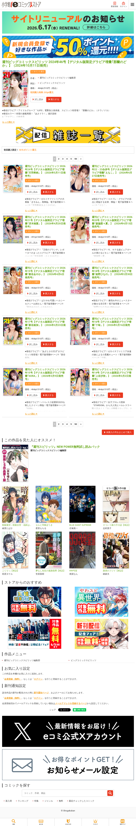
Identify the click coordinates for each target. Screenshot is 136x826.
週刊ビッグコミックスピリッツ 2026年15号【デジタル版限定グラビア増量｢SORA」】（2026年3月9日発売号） (45, 374)
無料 (61, 801)
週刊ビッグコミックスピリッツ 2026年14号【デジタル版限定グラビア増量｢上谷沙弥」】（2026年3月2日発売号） (112, 374)
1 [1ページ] (54, 159)
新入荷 (9, 801)
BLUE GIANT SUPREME (80, 525)
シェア (53, 710)
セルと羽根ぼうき (44, 525)
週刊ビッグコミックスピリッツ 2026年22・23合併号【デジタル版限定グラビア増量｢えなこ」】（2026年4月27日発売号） (112, 171)
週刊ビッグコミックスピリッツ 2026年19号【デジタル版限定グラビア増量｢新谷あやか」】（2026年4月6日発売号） (45, 272)
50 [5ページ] (75, 159)
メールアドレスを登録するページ (71, 703)
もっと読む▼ (8, 122)
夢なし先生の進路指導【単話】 (50, 570)
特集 (36, 801)
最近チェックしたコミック (81, 801)
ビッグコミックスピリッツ (52, 83)
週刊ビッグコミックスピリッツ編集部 (58, 78)
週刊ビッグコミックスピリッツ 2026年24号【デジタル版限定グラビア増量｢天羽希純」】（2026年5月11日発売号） (45, 171)
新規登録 (114, 4)
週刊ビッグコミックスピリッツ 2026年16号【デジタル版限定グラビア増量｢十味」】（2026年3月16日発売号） (112, 323)
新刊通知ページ (41, 692)
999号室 (73, 570)
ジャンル (48, 801)
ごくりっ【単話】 (10, 570)
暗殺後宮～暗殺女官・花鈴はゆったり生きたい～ (17, 525)
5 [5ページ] (71, 159)
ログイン (123, 4)
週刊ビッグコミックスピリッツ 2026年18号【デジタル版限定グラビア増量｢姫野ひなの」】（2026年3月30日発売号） (112, 272)
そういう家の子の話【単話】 (116, 525)
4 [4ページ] (67, 159)
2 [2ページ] (58, 159)
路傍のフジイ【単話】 (113, 570)
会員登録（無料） (12, 679)
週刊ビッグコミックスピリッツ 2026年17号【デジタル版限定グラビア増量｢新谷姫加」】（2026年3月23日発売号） (45, 323)
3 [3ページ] (63, 159)
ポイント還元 (39, 72)
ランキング (23, 801)
